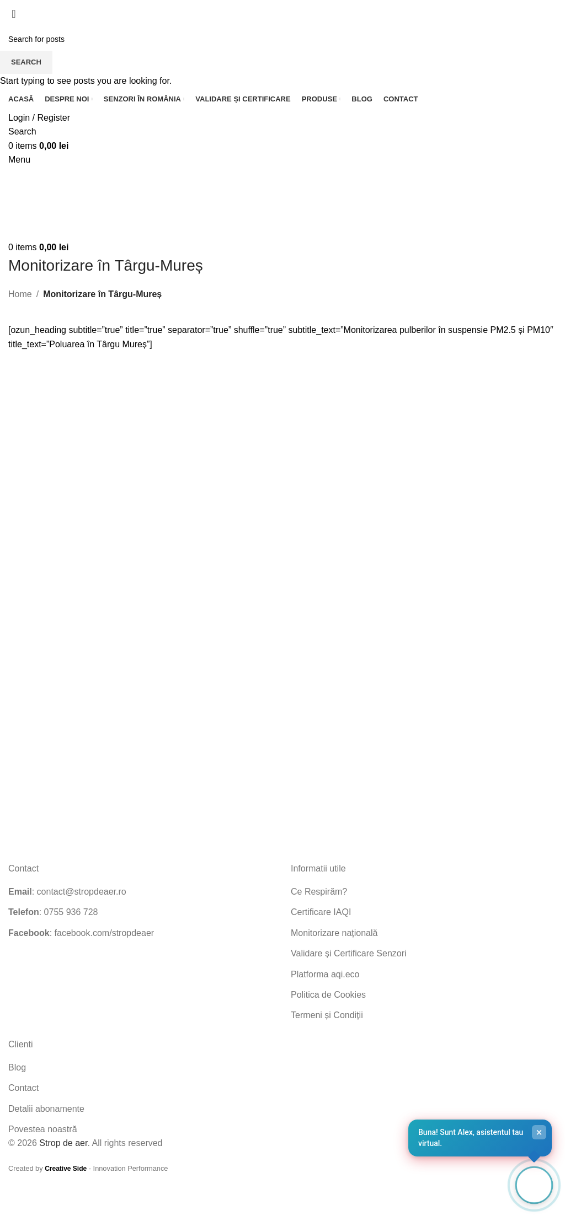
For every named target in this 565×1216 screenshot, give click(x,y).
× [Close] (539, 1132)
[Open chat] (534, 1185)
